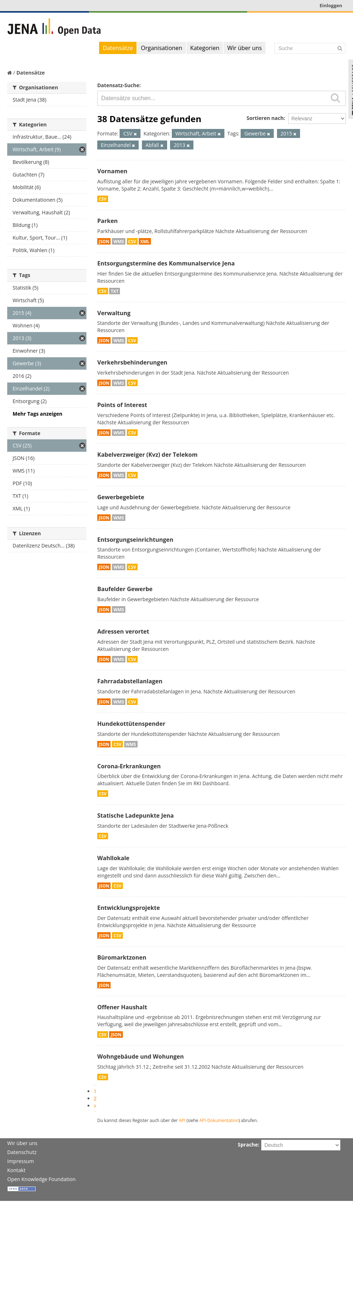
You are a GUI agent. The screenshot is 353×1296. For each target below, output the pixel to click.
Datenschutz (21, 1152)
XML (144, 241)
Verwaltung (113, 313)
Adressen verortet (123, 631)
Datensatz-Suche (118, 85)
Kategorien (204, 48)
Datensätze (118, 48)
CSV (103, 199)
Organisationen (161, 48)
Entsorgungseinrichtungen (135, 540)
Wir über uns (244, 48)
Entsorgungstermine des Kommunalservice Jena (166, 263)
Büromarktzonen (121, 957)
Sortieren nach (264, 118)
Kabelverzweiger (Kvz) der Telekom (147, 455)
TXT (115, 291)
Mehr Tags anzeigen (37, 413)
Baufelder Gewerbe (125, 589)
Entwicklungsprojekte (128, 908)
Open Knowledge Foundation (41, 1179)
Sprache (248, 1144)
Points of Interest (122, 405)
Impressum (20, 1161)
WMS (118, 241)
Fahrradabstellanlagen (129, 681)
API (182, 1120)
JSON (104, 241)
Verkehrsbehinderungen (132, 362)
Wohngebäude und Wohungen (140, 1056)
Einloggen (331, 5)
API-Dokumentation (219, 1120)
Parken (107, 221)
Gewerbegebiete (120, 497)
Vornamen (112, 171)
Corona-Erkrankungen (129, 766)
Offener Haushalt (122, 1007)
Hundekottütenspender (131, 724)
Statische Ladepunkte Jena (135, 815)
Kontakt (16, 1170)
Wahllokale (113, 858)
